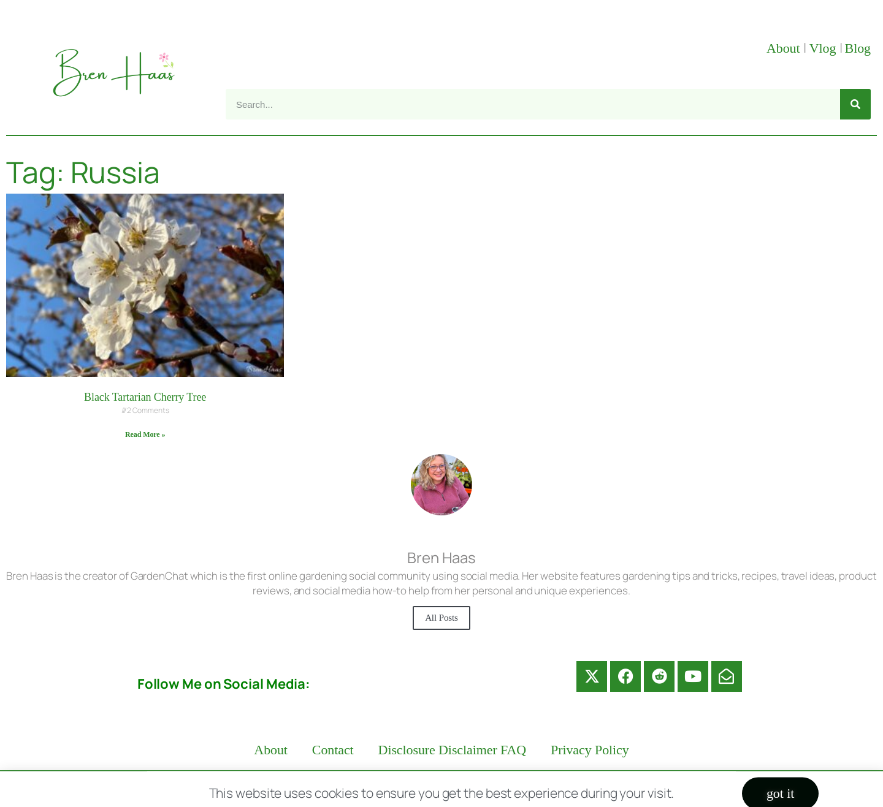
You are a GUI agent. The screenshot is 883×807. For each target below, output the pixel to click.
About (784, 48)
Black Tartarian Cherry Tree (145, 397)
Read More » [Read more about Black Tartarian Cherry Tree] (145, 434)
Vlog (824, 48)
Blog (858, 48)
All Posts (441, 618)
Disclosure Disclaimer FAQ (452, 749)
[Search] (855, 104)
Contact (333, 749)
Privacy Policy (590, 749)
